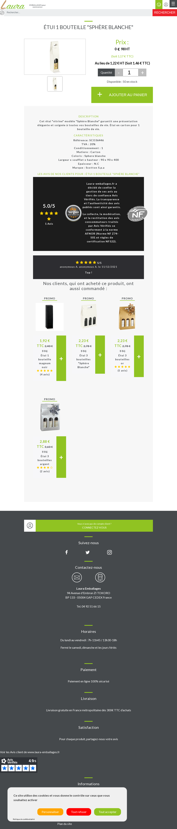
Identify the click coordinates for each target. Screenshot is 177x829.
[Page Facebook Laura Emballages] (66, 552)
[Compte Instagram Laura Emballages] (109, 552)
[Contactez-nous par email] (77, 579)
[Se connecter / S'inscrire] (166, 4)
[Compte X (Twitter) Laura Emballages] (88, 552)
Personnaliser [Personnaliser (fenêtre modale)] (50, 812)
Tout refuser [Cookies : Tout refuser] (79, 812)
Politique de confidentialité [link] (24, 819)
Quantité (106, 72)
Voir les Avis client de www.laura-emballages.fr (30, 752)
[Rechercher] (165, 12)
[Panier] (158, 4)
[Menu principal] (173, 3)
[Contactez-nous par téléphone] (100, 579)
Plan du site (64, 823)
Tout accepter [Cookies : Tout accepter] (108, 812)
